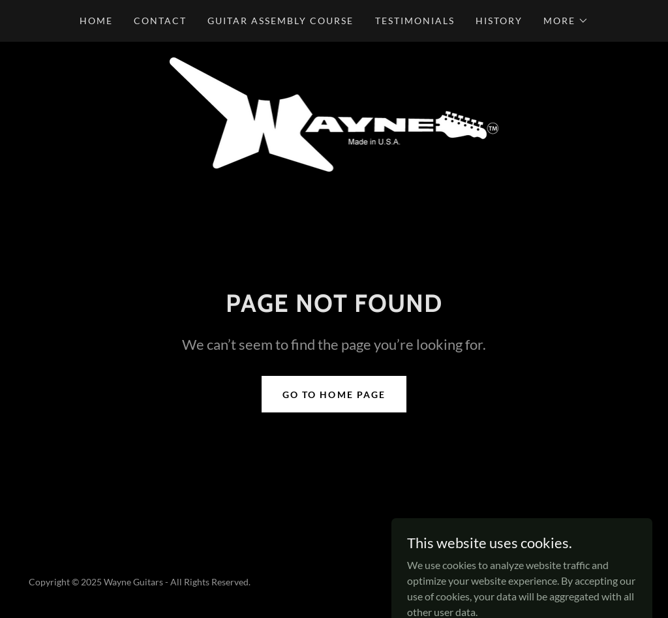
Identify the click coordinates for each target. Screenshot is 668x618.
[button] (565, 21)
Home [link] (96, 20)
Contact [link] (160, 20)
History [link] (499, 20)
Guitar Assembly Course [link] (280, 20)
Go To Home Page (333, 394)
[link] (334, 113)
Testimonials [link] (415, 20)
